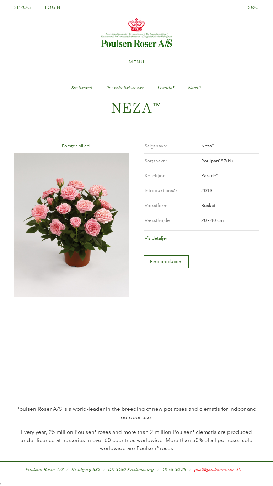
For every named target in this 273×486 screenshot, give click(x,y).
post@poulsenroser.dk (217, 469)
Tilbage (28, 146)
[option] (71, 225)
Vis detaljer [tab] (156, 238)
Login (53, 7)
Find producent (166, 261)
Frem (115, 146)
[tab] (136, 62)
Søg (253, 7)
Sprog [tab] (25, 7)
